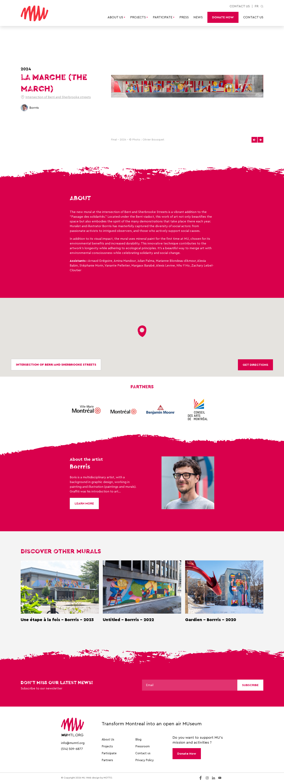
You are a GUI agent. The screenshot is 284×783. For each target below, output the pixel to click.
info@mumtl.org (72, 743)
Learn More (84, 503)
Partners (107, 760)
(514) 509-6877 (72, 748)
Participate (164, 17)
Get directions (255, 364)
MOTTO (108, 777)
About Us (116, 17)
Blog (138, 739)
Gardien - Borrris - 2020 (210, 620)
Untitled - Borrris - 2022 (128, 620)
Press (184, 17)
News (198, 17)
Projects (139, 17)
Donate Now (223, 17)
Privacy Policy (144, 760)
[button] (254, 140)
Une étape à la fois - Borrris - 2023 (57, 620)
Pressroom (142, 746)
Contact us (240, 6)
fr (256, 6)
